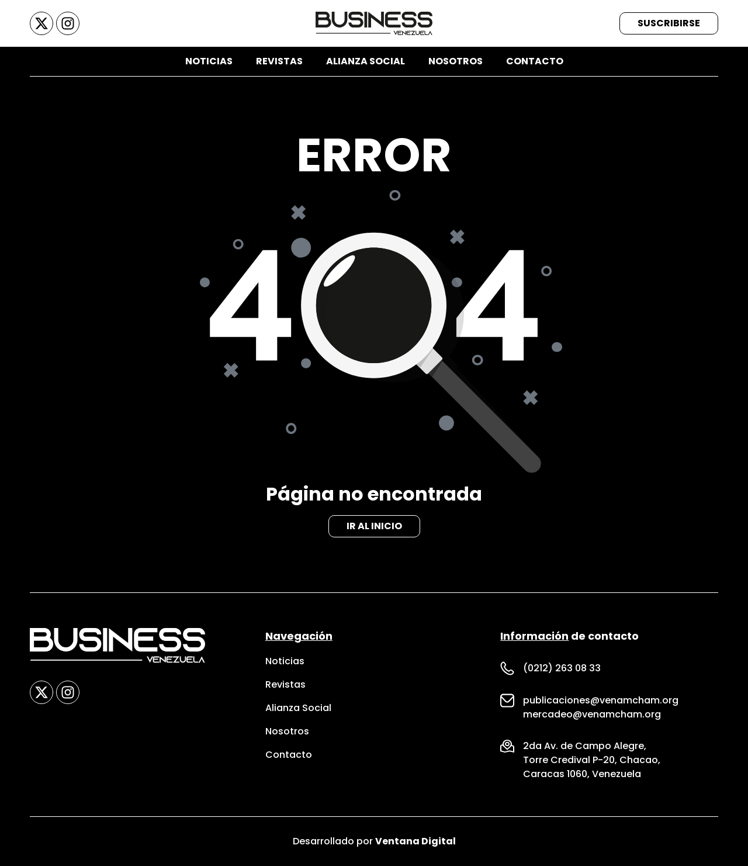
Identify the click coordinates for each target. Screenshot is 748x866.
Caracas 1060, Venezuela (582, 774)
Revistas (279, 61)
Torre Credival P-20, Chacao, (591, 760)
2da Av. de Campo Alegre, (584, 746)
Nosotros (455, 61)
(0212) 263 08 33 (562, 668)
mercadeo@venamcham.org (592, 714)
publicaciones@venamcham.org (600, 700)
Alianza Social (365, 61)
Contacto (534, 61)
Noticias (209, 61)
